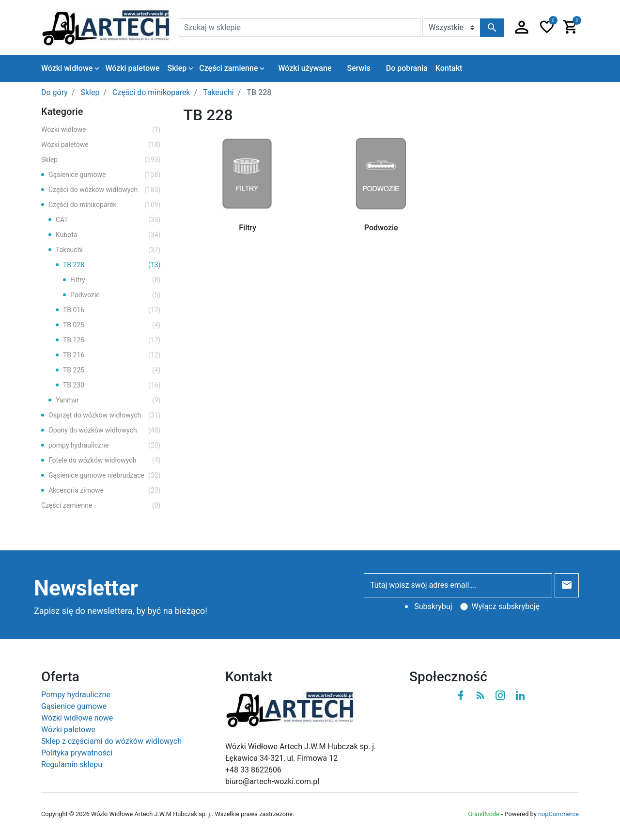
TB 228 (112, 265)
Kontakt (449, 68)
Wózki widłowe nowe (77, 718)
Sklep (101, 160)
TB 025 (112, 325)
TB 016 (112, 310)
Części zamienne (101, 505)
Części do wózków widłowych (104, 190)
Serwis (358, 68)
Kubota (108, 235)
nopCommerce (558, 814)
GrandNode (483, 814)
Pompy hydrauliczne (75, 694)
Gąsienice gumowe (104, 175)
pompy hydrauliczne (104, 445)
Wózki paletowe (101, 145)
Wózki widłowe (101, 130)
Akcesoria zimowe (104, 490)
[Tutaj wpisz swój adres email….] (458, 585)
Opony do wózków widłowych (104, 430)
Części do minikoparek (104, 205)
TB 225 (112, 370)
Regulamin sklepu (71, 764)
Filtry (115, 280)
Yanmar (108, 400)
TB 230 (112, 385)
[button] (521, 27)
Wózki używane (304, 68)
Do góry (54, 92)
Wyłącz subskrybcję (506, 606)
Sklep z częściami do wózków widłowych (111, 741)
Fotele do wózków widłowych (104, 460)
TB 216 (112, 355)
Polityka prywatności (76, 752)
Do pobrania (407, 68)
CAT (108, 220)
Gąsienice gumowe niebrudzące (104, 475)
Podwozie (115, 295)
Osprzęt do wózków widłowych (104, 415)
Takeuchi (108, 250)
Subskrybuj (433, 606)
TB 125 (112, 340)
